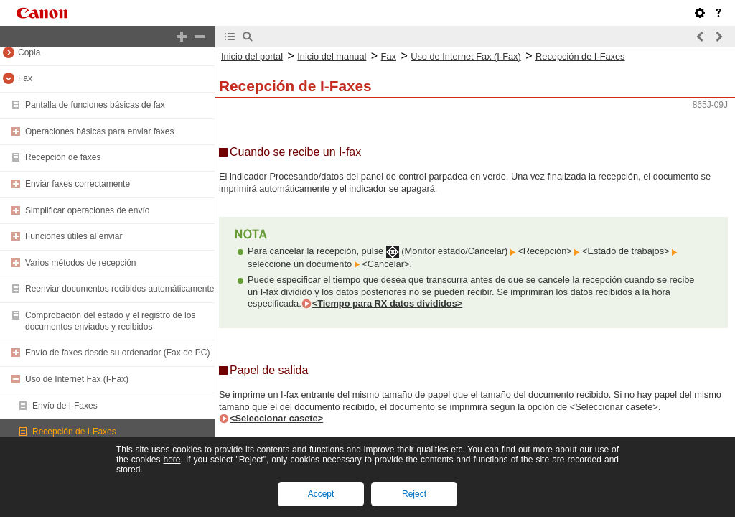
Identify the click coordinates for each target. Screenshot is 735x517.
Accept (321, 494)
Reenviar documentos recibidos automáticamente (119, 289)
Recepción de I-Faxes (74, 432)
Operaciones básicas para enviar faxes (99, 131)
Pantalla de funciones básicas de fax (95, 105)
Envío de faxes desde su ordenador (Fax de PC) (117, 353)
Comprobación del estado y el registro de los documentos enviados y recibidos (110, 321)
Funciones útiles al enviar (73, 236)
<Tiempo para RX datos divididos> (387, 303)
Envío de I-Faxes (65, 406)
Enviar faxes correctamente (77, 184)
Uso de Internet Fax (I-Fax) (76, 379)
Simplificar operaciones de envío (87, 210)
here (171, 460)
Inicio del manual (331, 56)
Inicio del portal (252, 56)
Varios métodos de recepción (80, 263)
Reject (414, 494)
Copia (29, 52)
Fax (25, 78)
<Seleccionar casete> (276, 418)
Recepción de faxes (62, 157)
